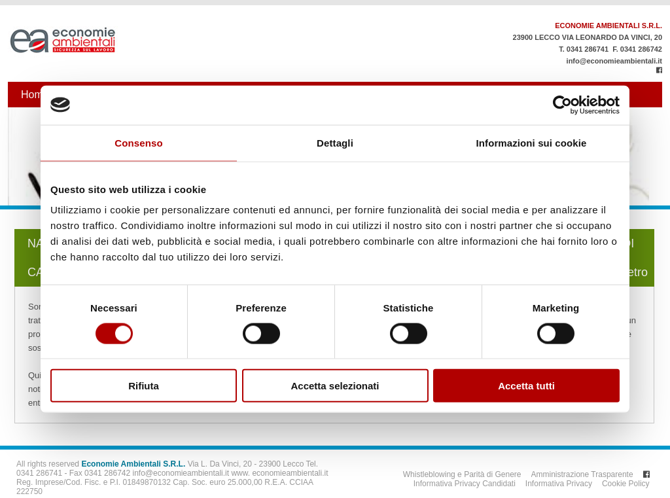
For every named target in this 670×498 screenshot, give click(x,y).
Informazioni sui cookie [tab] (531, 142)
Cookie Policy (626, 483)
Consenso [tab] (138, 142)
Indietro (628, 272)
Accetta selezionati (335, 385)
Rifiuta (143, 385)
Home (35, 94)
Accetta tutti (526, 385)
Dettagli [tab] (335, 142)
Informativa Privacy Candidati (465, 483)
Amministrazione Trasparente (582, 474)
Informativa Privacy (558, 483)
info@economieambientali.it (614, 61)
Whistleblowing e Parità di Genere (462, 474)
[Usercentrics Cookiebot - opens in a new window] (562, 105)
